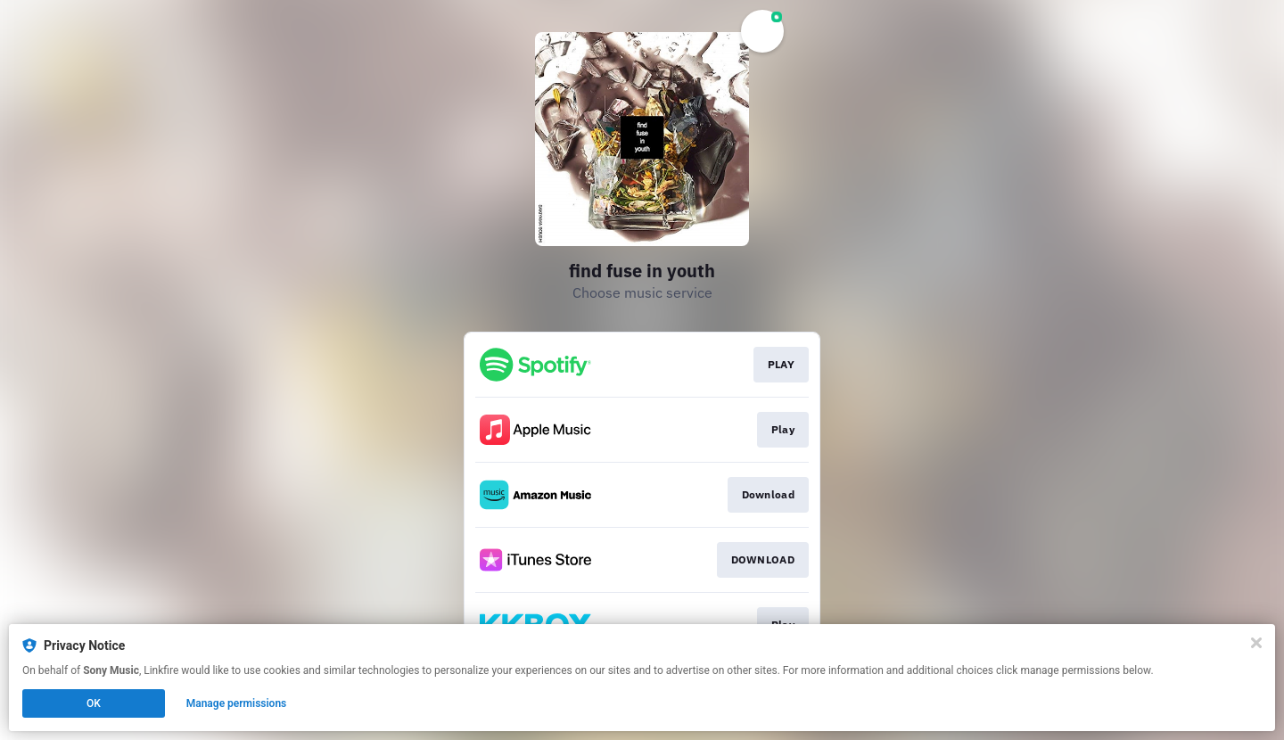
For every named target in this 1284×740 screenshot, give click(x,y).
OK (93, 703)
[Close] (1256, 643)
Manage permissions (236, 703)
